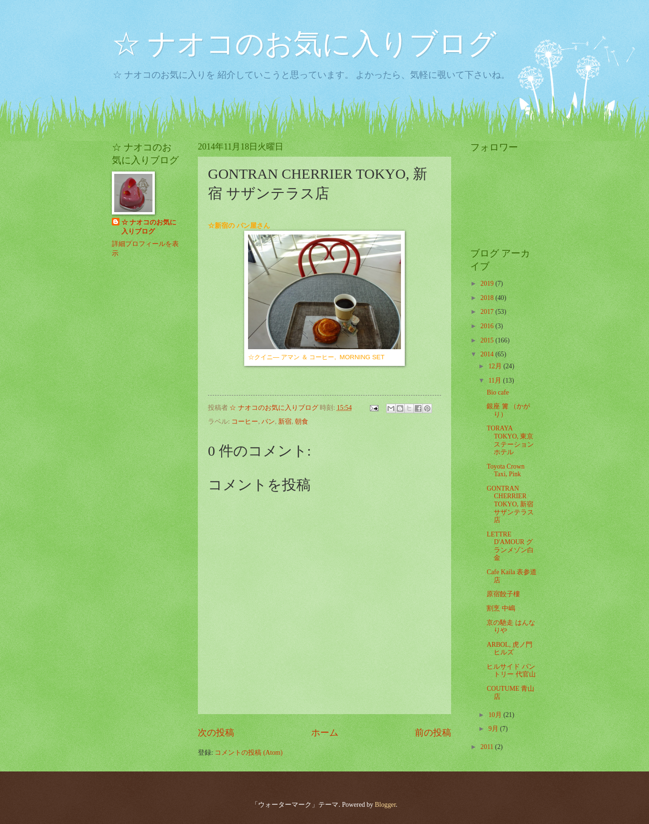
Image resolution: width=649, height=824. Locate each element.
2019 (487, 283)
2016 (487, 326)
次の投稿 (216, 733)
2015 (487, 340)
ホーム (324, 733)
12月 (495, 366)
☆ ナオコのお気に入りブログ (304, 44)
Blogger (385, 804)
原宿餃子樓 (503, 594)
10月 (495, 714)
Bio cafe (497, 392)
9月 (494, 728)
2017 (487, 311)
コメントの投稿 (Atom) (248, 752)
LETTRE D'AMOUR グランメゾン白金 (510, 546)
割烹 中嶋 (501, 608)
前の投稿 (433, 733)
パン (268, 421)
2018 (487, 297)
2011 (487, 746)
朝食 (301, 421)
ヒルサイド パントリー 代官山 (511, 670)
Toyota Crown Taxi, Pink (505, 470)
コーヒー (244, 421)
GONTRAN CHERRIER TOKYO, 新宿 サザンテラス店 (510, 504)
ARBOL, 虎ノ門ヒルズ (509, 648)
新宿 (285, 421)
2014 (487, 354)
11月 (495, 380)
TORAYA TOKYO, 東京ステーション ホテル (510, 440)
